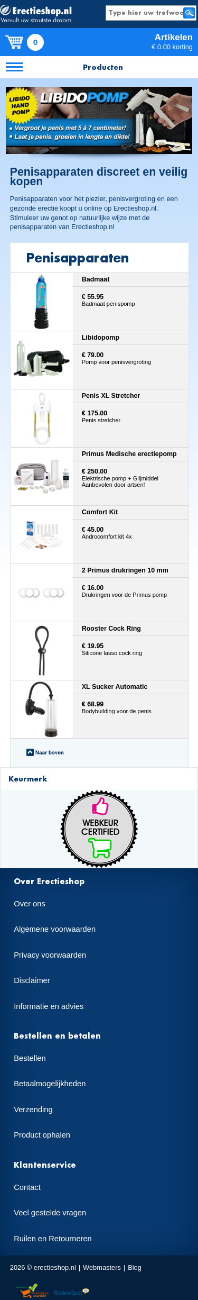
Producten (103, 66)
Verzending (33, 1109)
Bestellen (29, 1058)
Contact (27, 1187)
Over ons (29, 903)
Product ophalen (42, 1135)
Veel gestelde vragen (50, 1212)
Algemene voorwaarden (55, 929)
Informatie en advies (48, 1006)
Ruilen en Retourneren (52, 1238)
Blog (135, 1267)
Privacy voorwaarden (50, 955)
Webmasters (102, 1267)
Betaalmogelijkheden (50, 1083)
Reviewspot (71, 1291)
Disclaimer (32, 980)
